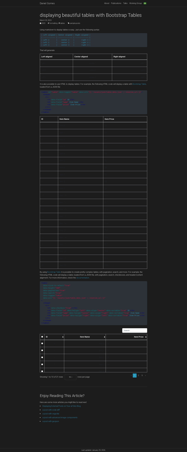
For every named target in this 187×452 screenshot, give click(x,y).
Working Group (135, 3)
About (106, 3)
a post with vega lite (50, 414)
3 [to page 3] (142, 375)
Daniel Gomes (47, 3)
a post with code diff (51, 410)
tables (62, 23)
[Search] (134, 330)
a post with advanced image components (59, 417)
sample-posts (74, 23)
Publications (116, 3)
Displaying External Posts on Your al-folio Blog (61, 406)
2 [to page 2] (138, 375)
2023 (43, 23)
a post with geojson (50, 421)
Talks (125, 3)
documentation (82, 278)
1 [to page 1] (134, 375)
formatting (52, 23)
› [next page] (145, 375)
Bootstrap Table (139, 84)
